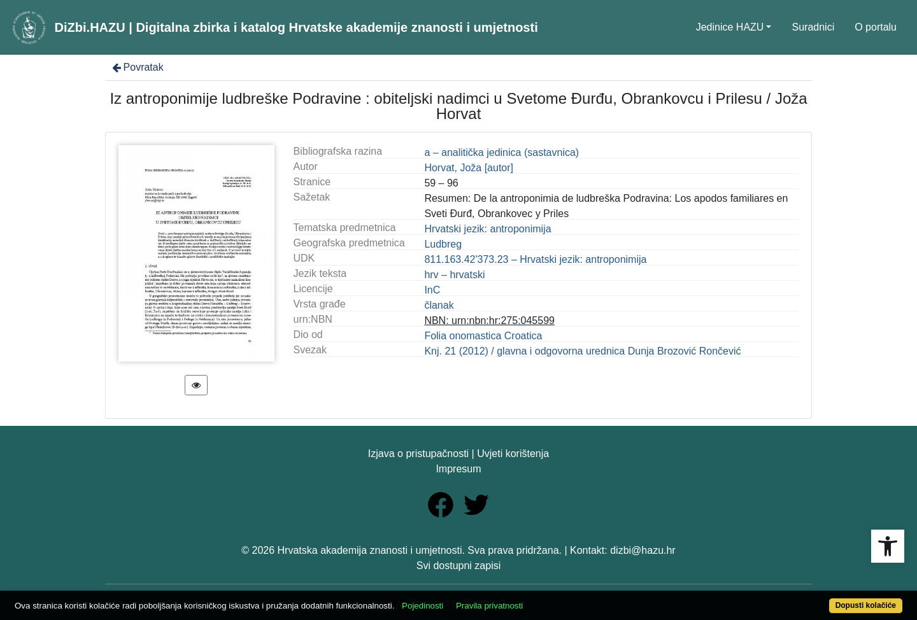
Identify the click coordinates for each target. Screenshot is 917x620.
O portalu (876, 27)
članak (438, 305)
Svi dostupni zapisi (458, 565)
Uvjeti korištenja (513, 453)
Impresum (458, 468)
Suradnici (813, 27)
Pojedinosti (422, 605)
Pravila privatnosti (489, 605)
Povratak (137, 67)
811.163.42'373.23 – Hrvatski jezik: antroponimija (535, 259)
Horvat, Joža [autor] (468, 167)
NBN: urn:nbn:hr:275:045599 (489, 320)
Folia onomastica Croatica (483, 335)
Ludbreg (443, 244)
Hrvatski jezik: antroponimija (487, 228)
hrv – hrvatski (454, 274)
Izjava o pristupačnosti (418, 453)
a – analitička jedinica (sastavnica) (501, 152)
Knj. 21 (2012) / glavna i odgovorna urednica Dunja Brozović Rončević (582, 351)
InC (432, 290)
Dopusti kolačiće (865, 605)
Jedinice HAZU (730, 27)
